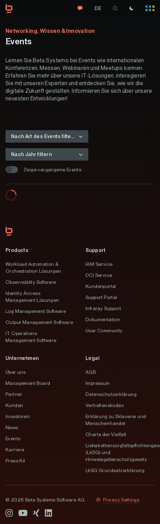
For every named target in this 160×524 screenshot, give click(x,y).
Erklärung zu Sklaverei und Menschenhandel (116, 420)
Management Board (28, 383)
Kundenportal (101, 286)
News (12, 427)
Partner (14, 394)
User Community (104, 330)
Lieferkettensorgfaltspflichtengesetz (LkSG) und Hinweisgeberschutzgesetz (120, 452)
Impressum (98, 383)
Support (96, 250)
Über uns (16, 372)
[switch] (12, 169)
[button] (47, 136)
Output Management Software (39, 322)
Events (13, 438)
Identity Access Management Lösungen (32, 296)
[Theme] (131, 8)
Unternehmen (22, 358)
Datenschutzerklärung (111, 394)
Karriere (15, 449)
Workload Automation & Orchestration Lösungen (33, 267)
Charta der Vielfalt (106, 434)
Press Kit (16, 460)
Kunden (14, 405)
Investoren (18, 416)
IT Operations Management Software (31, 337)
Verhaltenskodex (105, 405)
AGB (91, 372)
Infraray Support (103, 308)
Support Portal (101, 297)
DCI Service (99, 275)
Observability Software (31, 282)
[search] (115, 8)
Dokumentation (103, 319)
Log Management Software (36, 311)
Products (17, 250)
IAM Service (99, 264)
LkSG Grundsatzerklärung (115, 470)
